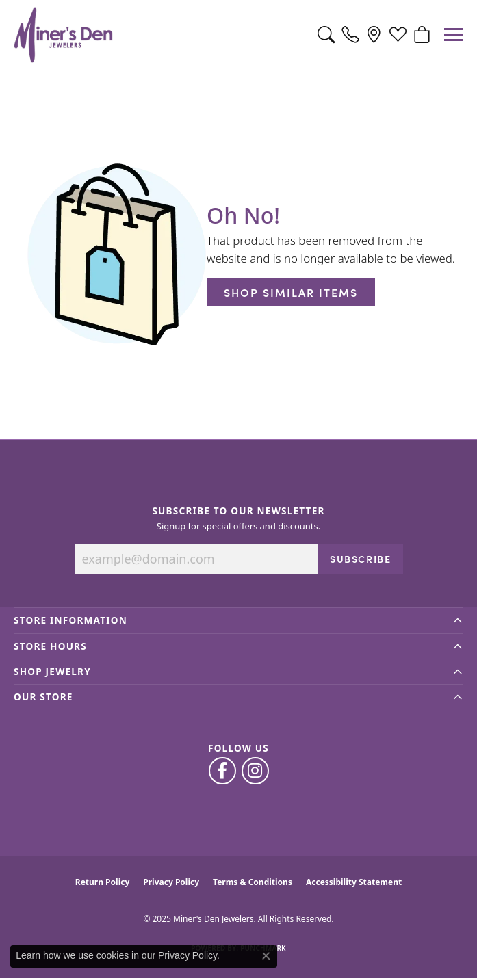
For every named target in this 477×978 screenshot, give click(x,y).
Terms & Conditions (252, 882)
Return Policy (102, 882)
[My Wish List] (398, 35)
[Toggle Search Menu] (326, 35)
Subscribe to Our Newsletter (238, 510)
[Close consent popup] (266, 956)
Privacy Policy (171, 882)
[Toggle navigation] (453, 34)
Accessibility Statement (354, 882)
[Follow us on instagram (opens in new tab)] (255, 770)
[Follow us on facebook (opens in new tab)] (222, 770)
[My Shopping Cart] (421, 35)
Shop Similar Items (291, 292)
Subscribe (360, 559)
